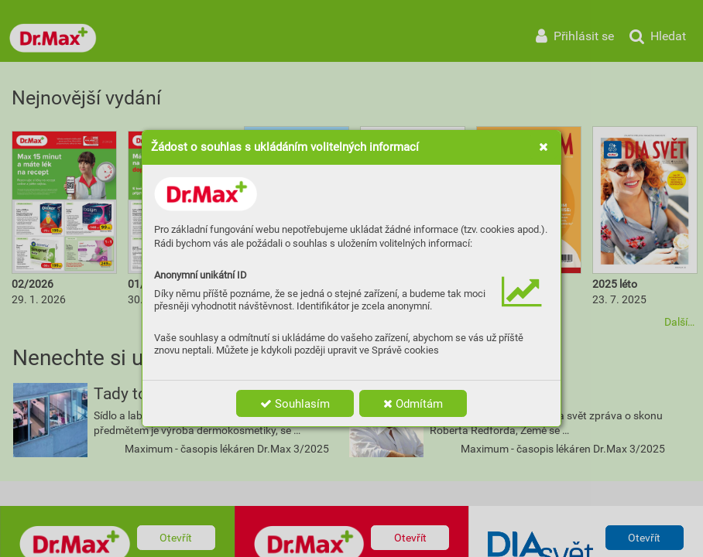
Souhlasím (295, 404)
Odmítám (413, 404)
